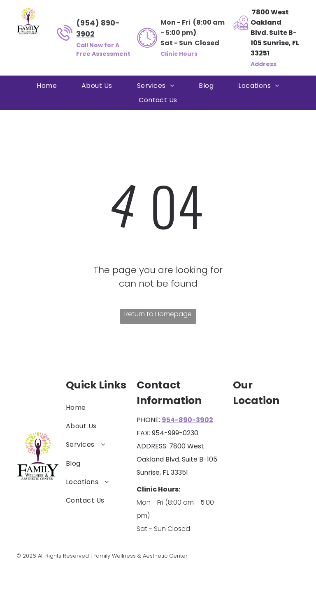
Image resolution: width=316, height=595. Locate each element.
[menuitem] (46, 85)
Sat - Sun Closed (189, 43)
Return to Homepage (158, 314)
